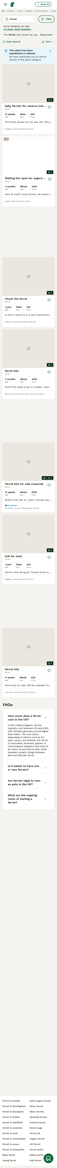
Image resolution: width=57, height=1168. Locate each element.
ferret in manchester (14, 1138)
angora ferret (37, 1138)
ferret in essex (10, 1144)
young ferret (9, 1160)
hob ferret (35, 1160)
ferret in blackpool (13, 1111)
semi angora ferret (40, 1101)
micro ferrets (37, 1111)
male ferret (8, 1155)
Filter (46, 19)
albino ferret (37, 1155)
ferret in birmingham (14, 1106)
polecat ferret (37, 1122)
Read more (46, 34)
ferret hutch (36, 1149)
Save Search (11, 41)
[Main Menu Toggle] (5, 4)
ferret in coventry (12, 1128)
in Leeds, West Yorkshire (17, 29)
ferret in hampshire (13, 1149)
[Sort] (48, 42)
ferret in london (11, 1101)
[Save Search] (48, 1158)
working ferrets (38, 1117)
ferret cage (36, 1128)
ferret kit (35, 1133)
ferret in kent (10, 1133)
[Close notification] (50, 51)
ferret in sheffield (12, 1122)
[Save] (49, 107)
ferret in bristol (11, 1117)
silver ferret (36, 1106)
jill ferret (35, 1144)
